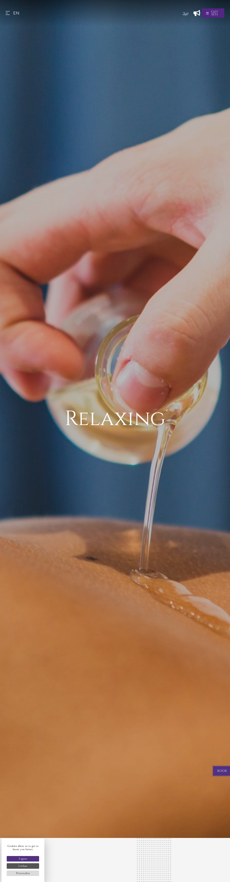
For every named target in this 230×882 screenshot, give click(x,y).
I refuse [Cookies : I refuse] (22, 866)
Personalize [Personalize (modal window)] (23, 873)
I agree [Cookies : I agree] (23, 858)
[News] (197, 13)
